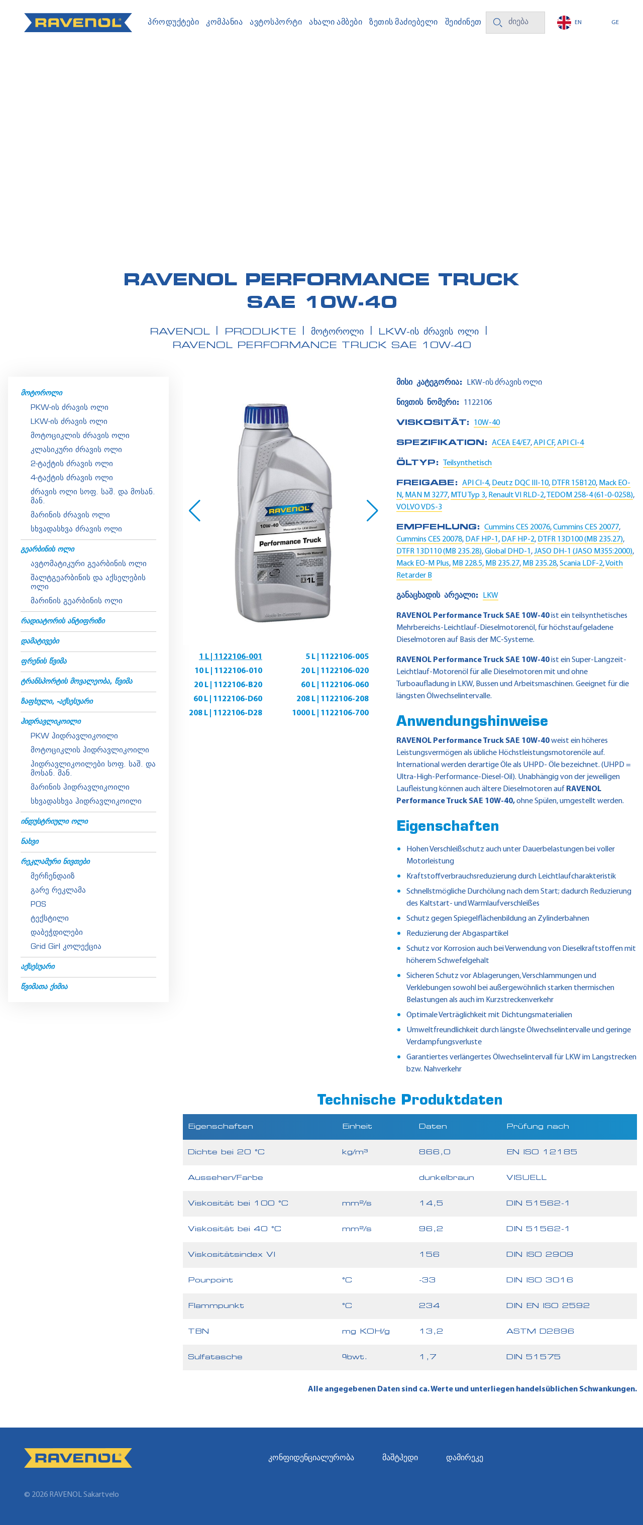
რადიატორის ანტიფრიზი (62, 621)
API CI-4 (570, 443)
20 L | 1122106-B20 (228, 685)
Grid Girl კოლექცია (66, 947)
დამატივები (40, 641)
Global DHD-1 (508, 552)
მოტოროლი (41, 393)
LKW (490, 596)
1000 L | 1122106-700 (330, 713)
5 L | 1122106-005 (337, 657)
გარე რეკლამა (58, 891)
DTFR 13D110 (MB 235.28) (439, 552)
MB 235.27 (502, 564)
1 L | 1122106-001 (230, 657)
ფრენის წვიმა (43, 662)
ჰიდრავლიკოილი (50, 722)
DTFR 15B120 (574, 483)
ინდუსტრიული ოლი (54, 822)
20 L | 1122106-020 (335, 671)
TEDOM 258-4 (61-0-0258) (590, 495)
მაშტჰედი (400, 1458)
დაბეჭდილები (57, 933)
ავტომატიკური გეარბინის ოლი (89, 564)
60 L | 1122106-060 (335, 685)
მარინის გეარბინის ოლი (77, 601)
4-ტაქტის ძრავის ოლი (72, 478)
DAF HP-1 (481, 539)
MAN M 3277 (426, 495)
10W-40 (487, 423)
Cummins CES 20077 (586, 527)
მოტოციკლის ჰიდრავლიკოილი (90, 750)
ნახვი (29, 842)
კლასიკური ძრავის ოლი (76, 450)
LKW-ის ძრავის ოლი (69, 422)
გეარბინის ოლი (47, 550)
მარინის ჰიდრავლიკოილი (80, 788)
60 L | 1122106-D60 (227, 699)
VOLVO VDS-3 (419, 507)
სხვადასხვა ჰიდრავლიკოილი (86, 802)
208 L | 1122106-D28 (225, 713)
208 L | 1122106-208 (332, 699)
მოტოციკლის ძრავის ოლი (80, 436)
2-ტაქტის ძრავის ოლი (72, 464)
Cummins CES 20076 (517, 527)
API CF (543, 443)
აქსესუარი (37, 967)
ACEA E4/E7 (511, 443)
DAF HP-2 (517, 539)
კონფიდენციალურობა (311, 1458)
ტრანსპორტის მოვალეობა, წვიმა (76, 682)
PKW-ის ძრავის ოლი (70, 408)
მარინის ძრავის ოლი (70, 515)
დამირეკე (464, 1458)
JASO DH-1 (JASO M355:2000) (583, 552)
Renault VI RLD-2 (516, 495)
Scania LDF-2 (581, 564)
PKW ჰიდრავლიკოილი (74, 736)
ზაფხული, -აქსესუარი (56, 702)
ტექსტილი (50, 919)
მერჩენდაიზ (53, 877)
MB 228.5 (467, 564)
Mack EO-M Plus (422, 564)
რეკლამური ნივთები (55, 862)
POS (38, 905)
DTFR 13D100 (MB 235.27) (580, 539)
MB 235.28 (539, 564)
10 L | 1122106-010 (228, 671)
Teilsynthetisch (467, 463)
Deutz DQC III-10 (520, 483)
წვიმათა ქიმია (44, 987)
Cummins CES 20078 (429, 539)
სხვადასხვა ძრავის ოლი (76, 529)
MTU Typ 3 (468, 495)
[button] (194, 511)
